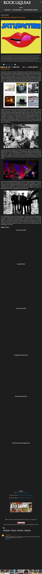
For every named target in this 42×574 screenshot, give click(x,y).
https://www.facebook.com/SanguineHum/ (25, 495)
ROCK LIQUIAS (17, 3)
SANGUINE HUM (27, 530)
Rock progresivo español (30, 10)
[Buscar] (40, 2)
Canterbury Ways (7, 530)
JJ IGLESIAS (7, 535)
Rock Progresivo (17, 10)
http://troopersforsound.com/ (22, 492)
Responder (7, 539)
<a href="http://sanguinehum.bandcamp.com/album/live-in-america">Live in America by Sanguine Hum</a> (21, 331)
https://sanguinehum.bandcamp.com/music (25, 497)
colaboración (13, 530)
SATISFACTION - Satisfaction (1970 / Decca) (13, 17)
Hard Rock (7, 10)
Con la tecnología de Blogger (21, 571)
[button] (40, 17)
